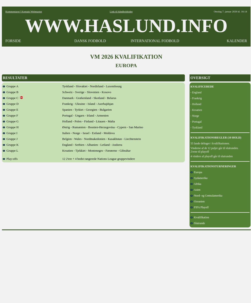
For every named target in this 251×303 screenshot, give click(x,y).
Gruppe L (10, 150)
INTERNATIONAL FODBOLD (155, 41)
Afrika (195, 184)
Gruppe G (11, 121)
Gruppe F (10, 115)
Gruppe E (10, 109)
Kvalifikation (199, 217)
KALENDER (237, 41)
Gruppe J (10, 139)
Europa (196, 172)
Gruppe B (10, 92)
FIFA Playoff (199, 207)
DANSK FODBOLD (90, 41)
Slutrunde (197, 223)
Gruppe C (13, 98)
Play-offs (10, 159)
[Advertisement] (126, 265)
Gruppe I (10, 133)
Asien (195, 189)
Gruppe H (11, 127)
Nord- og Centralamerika (206, 195)
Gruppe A (10, 86)
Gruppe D (11, 104)
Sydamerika (198, 178)
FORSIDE (13, 41)
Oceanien (197, 201)
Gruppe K (11, 144)
